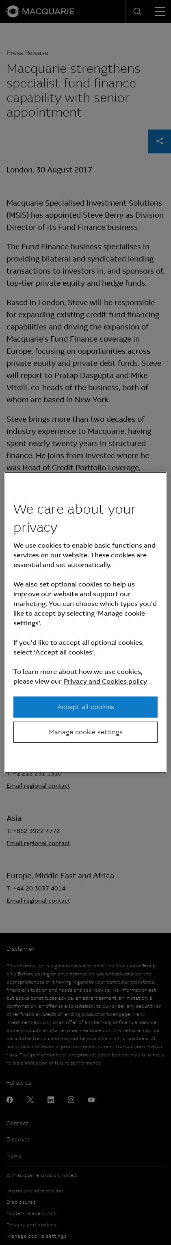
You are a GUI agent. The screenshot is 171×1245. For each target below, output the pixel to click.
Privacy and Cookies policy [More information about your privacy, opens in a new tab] (105, 681)
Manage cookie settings (86, 732)
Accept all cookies (85, 706)
